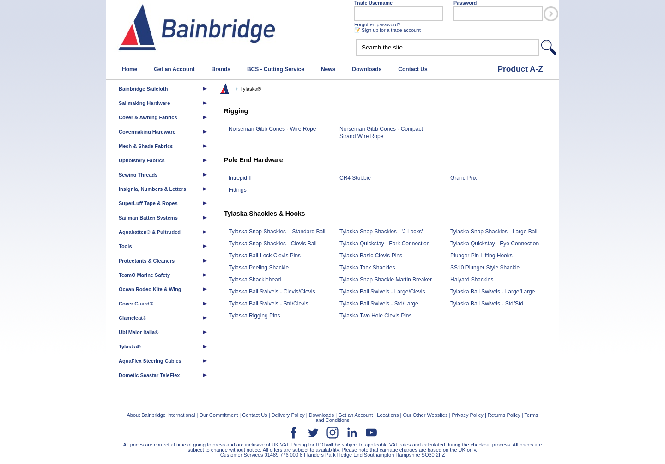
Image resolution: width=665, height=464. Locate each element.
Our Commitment (218, 415)
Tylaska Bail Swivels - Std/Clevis (268, 303)
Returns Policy (504, 415)
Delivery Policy (288, 415)
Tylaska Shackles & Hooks (264, 213)
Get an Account (174, 69)
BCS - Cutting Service (275, 69)
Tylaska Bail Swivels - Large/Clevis (382, 291)
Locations (388, 415)
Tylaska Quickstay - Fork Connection (384, 243)
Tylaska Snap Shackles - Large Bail (494, 231)
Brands (221, 69)
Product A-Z (520, 68)
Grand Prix (463, 178)
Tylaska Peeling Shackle (259, 267)
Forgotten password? (377, 24)
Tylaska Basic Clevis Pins (370, 255)
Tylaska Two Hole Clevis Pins (375, 315)
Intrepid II (240, 178)
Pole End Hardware (253, 160)
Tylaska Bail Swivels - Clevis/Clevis (272, 291)
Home (129, 69)
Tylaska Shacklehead (255, 279)
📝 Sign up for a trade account (387, 30)
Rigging (236, 111)
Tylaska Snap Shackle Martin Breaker (385, 279)
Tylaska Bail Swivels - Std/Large (378, 303)
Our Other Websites (425, 415)
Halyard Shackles (471, 279)
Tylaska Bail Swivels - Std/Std (486, 303)
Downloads (366, 69)
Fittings (238, 190)
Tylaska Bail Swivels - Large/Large (492, 291)
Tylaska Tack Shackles (367, 267)
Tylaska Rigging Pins (254, 315)
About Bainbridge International (161, 415)
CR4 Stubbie (355, 178)
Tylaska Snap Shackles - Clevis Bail (273, 243)
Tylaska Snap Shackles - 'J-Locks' (381, 231)
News (328, 69)
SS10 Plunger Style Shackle (485, 267)
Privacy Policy (467, 415)
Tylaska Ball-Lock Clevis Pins (265, 255)
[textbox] (447, 47)
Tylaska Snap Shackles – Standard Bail (277, 231)
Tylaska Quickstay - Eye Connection (494, 243)
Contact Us (412, 69)
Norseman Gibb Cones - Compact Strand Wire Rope (381, 133)
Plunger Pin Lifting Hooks (481, 255)
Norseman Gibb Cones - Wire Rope (272, 129)
